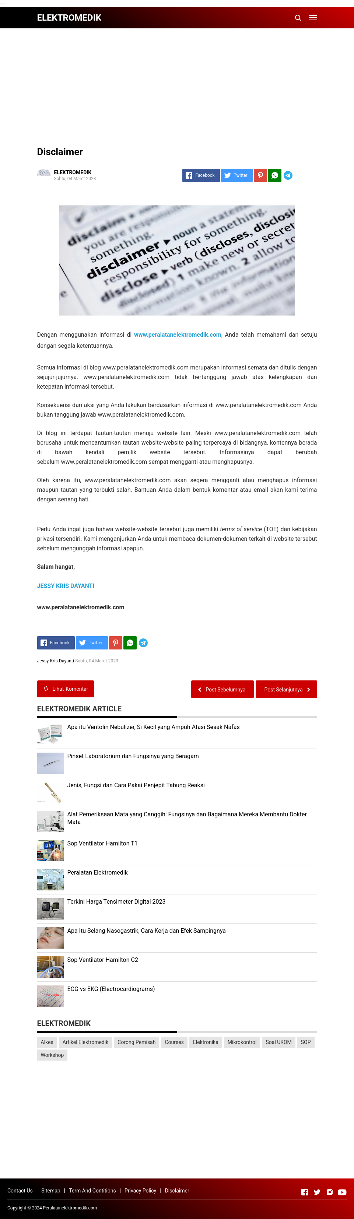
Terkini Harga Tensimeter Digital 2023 (116, 901)
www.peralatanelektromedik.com (177, 334)
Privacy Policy (140, 1191)
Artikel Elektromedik (86, 1042)
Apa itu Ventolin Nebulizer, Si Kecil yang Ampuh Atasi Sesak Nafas (153, 727)
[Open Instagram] (329, 1192)
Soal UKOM (278, 1042)
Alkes (47, 1042)
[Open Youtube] (342, 1192)
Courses (174, 1042)
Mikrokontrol (242, 1042)
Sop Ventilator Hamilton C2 (102, 959)
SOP (306, 1042)
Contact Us (20, 1191)
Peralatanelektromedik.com (70, 1208)
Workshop (52, 1055)
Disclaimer (177, 1191)
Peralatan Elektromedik (97, 872)
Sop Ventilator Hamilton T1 (102, 843)
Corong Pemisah (136, 1042)
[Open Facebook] (304, 1192)
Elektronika (205, 1042)
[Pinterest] (260, 175)
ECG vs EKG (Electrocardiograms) (111, 988)
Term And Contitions (92, 1191)
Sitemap (50, 1191)
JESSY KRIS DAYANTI (66, 585)
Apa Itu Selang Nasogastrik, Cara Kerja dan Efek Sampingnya (146, 930)
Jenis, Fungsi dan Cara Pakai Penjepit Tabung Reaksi (136, 785)
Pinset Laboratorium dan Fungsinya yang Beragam (133, 756)
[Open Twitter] (317, 1192)
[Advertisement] (177, 87)
